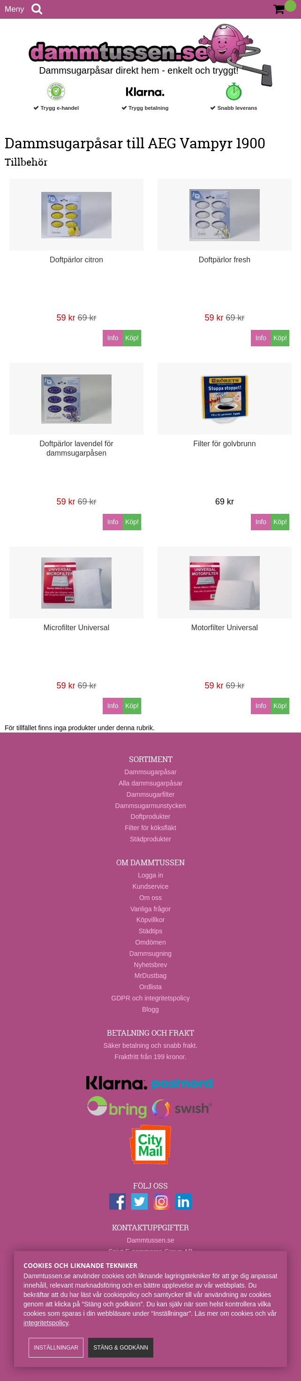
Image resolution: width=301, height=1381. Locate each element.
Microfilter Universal (76, 628)
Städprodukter (150, 839)
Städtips (151, 931)
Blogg (150, 1009)
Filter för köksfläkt (150, 828)
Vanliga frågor (150, 909)
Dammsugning (150, 953)
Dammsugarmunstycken (150, 805)
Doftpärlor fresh (224, 260)
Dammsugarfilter (151, 794)
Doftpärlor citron (76, 260)
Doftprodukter (151, 816)
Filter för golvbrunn (224, 444)
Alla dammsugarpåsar (150, 783)
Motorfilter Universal (224, 628)
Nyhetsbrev (150, 965)
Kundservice (150, 886)
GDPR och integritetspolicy (150, 998)
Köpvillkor (150, 919)
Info (112, 338)
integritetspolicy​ (45, 1323)
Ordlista (150, 987)
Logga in (150, 875)
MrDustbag (150, 975)
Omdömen (150, 942)
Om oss (150, 897)
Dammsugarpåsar (150, 772)
